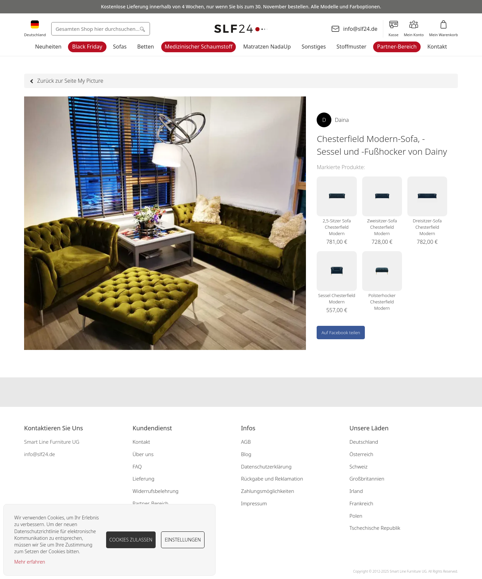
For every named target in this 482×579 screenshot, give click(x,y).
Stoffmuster (351, 46)
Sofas (120, 46)
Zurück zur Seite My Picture (67, 80)
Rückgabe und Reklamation (272, 478)
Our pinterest (254, 392)
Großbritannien (366, 478)
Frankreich (361, 503)
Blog (246, 454)
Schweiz (358, 466)
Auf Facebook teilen (340, 333)
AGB (246, 441)
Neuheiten (48, 46)
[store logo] (241, 29)
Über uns (143, 454)
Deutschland (363, 441)
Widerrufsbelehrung (155, 491)
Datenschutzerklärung (266, 466)
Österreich (361, 454)
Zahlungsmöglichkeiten (267, 491)
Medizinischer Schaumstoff (199, 46)
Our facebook (228, 392)
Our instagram (241, 392)
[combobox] (100, 28)
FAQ (137, 466)
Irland (356, 491)
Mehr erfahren (29, 562)
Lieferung (143, 478)
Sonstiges (314, 46)
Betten (145, 46)
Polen (355, 515)
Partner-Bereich (397, 46)
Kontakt (437, 46)
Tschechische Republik (374, 527)
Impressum (254, 503)
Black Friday (87, 46)
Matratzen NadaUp (267, 46)
